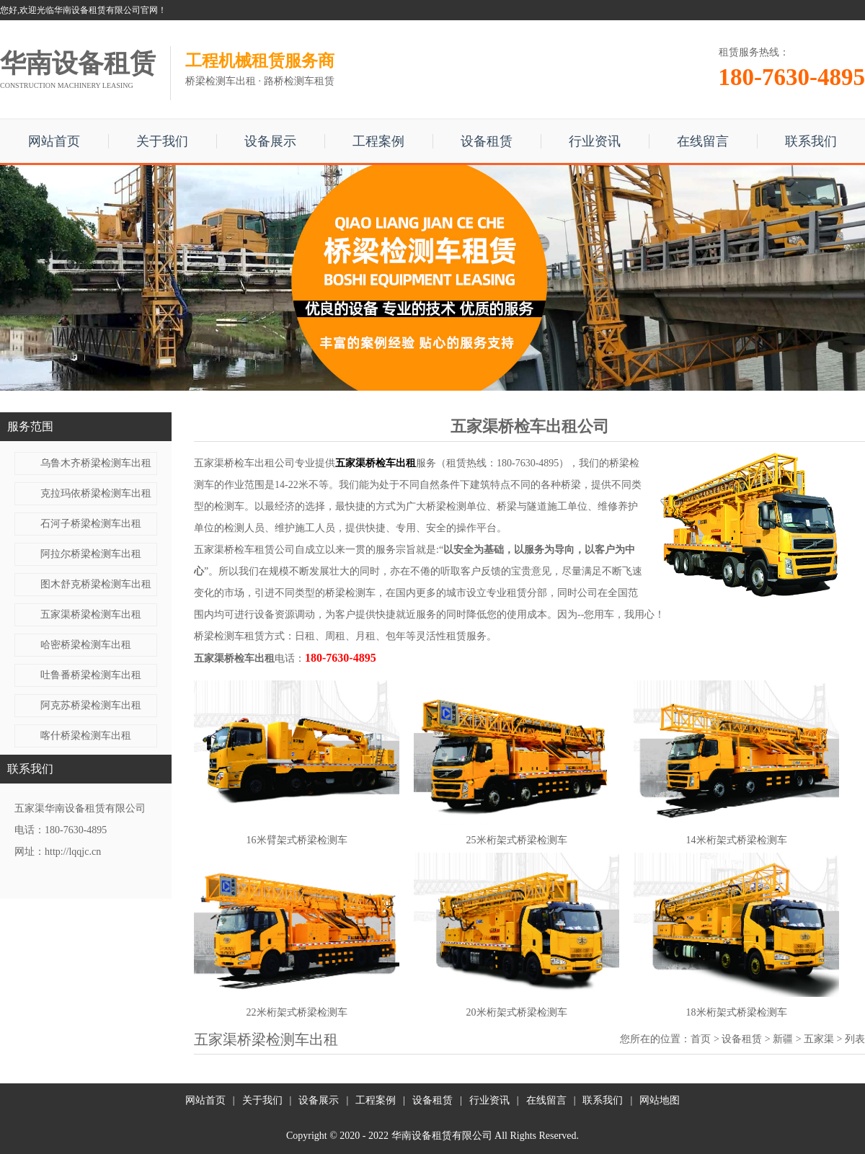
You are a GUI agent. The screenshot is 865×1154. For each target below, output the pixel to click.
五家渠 (819, 1039)
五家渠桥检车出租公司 (244, 463)
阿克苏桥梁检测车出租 (90, 705)
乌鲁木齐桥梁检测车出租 (95, 463)
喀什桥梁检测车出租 (85, 735)
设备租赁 (487, 141)
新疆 (783, 1039)
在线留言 (703, 141)
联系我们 (811, 141)
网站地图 (659, 1100)
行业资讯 (595, 141)
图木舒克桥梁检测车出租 (95, 584)
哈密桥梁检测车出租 (85, 644)
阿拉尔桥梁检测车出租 (90, 554)
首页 (701, 1039)
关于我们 (162, 141)
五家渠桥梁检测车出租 (90, 614)
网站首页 (54, 141)
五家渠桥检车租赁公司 (244, 549)
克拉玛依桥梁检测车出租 (95, 493)
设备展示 (270, 141)
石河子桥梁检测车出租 (90, 523)
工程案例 (378, 141)
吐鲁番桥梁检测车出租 (90, 675)
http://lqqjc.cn (73, 851)
